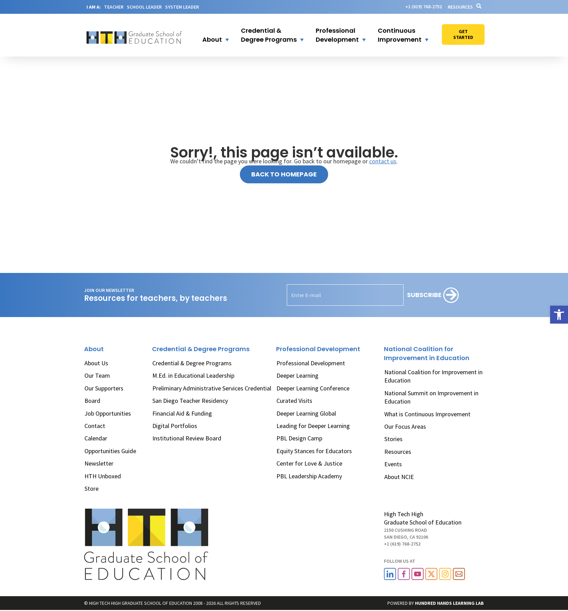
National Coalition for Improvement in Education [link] (433, 376)
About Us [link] (96, 363)
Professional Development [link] (310, 363)
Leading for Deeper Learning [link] (313, 426)
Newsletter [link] (98, 463)
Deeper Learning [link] (297, 375)
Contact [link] (94, 426)
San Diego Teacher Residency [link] (190, 401)
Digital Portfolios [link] (174, 426)
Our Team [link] (97, 375)
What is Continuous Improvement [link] (427, 414)
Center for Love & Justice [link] (309, 463)
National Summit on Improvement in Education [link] (431, 397)
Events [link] (393, 464)
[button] (211, 35)
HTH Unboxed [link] (102, 476)
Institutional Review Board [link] (186, 438)
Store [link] (91, 488)
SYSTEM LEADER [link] (182, 7)
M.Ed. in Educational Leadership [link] (193, 375)
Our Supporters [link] (103, 388)
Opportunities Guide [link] (110, 451)
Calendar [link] (95, 438)
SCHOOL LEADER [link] (144, 7)
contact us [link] (382, 161)
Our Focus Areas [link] (405, 426)
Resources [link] (460, 7)
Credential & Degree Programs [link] (192, 363)
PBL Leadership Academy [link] (309, 476)
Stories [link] (393, 439)
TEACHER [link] (113, 7)
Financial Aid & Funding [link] (182, 413)
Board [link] (92, 401)
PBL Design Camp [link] (299, 438)
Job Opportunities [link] (107, 413)
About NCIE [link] (399, 477)
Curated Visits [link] (294, 401)
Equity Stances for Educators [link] (314, 451)
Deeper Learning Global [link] (306, 413)
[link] (559, 315)
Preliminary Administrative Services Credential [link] (211, 388)
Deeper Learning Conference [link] (312, 388)
